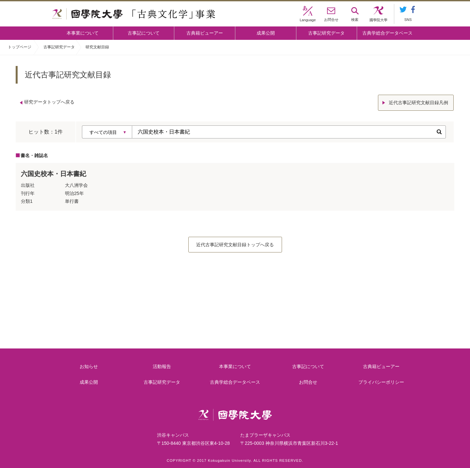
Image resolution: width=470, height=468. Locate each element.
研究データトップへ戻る (49, 102)
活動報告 (162, 365)
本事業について (83, 33)
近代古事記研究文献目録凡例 (419, 102)
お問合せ (308, 380)
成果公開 (266, 33)
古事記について (144, 33)
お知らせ (89, 365)
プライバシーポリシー (381, 380)
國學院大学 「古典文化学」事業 (133, 14)
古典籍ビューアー (204, 33)
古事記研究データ (326, 33)
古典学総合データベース (387, 33)
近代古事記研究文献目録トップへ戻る (235, 243)
